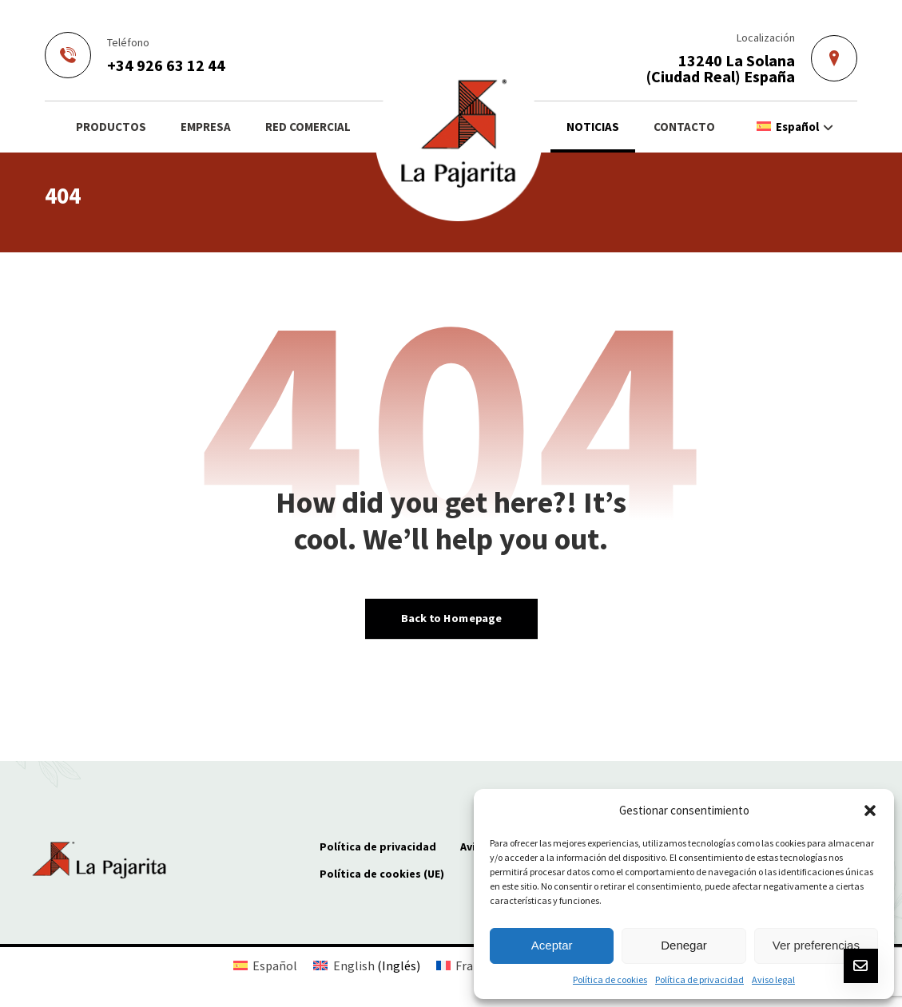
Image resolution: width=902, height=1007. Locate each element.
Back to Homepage (451, 618)
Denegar (684, 945)
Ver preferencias (816, 945)
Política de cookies (610, 979)
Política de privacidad (699, 979)
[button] (870, 811)
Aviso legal (773, 979)
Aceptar (552, 945)
